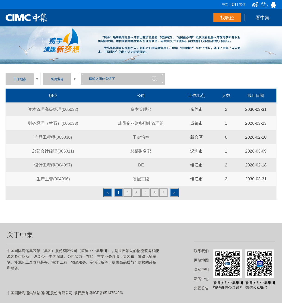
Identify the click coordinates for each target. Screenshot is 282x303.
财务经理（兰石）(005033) (53, 123)
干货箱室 (141, 137)
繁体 (242, 4)
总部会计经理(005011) (53, 151)
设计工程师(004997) (53, 165)
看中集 (262, 17)
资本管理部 (140, 109)
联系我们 (201, 251)
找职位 (227, 17)
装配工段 (141, 179)
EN (233, 4)
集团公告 (201, 288)
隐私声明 (201, 269)
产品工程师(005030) (53, 137)
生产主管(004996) (53, 179)
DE (141, 165)
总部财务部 (140, 151)
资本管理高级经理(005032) (53, 109)
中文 (225, 4)
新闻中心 (201, 279)
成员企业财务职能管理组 (141, 123)
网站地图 (201, 260)
